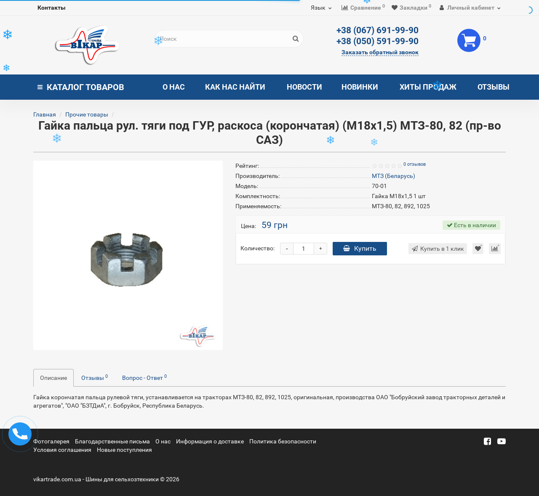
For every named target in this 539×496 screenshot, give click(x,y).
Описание (53, 377)
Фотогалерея (51, 441)
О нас (174, 86)
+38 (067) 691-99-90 (377, 30)
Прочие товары (86, 114)
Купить (359, 248)
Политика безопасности (282, 441)
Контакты (51, 7)
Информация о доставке (210, 441)
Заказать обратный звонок (380, 52)
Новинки (360, 86)
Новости (304, 86)
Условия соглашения (62, 449)
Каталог (80, 87)
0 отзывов (414, 164)
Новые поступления (124, 449)
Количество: (257, 248)
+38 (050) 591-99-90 (377, 41)
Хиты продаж (428, 86)
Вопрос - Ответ (144, 377)
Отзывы (494, 86)
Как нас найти (235, 86)
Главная (44, 114)
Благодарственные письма (112, 441)
